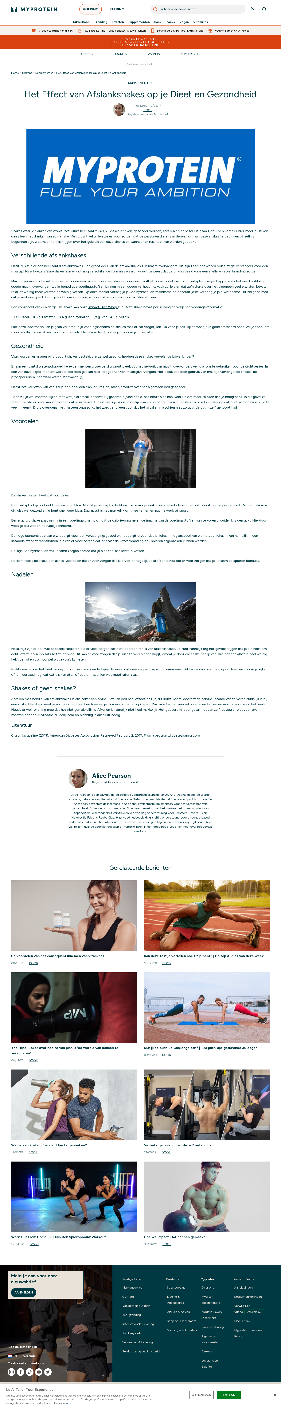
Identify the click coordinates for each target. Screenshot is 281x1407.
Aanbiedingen (243, 1287)
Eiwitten (118, 22)
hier (179, 826)
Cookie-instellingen (22, 1346)
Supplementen (139, 22)
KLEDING (117, 10)
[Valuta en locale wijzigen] (56, 1356)
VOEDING (90, 10)
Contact (128, 1296)
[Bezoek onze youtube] (39, 1372)
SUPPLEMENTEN (140, 82)
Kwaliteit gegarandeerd (210, 1299)
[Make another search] (140, 64)
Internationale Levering (138, 1324)
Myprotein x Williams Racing (248, 1333)
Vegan (184, 22)
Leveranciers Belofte (210, 1363)
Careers (206, 1351)
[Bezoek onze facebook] (20, 1372)
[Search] (155, 9)
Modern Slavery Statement (211, 1315)
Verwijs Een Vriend (249, 1309)
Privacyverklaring (212, 1327)
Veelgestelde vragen (136, 1305)
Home (15, 72)
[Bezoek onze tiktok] (29, 1372)
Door (147, 110)
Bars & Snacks (164, 22)
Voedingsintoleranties (182, 1330)
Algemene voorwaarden (210, 1339)
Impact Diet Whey (103, 307)
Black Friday (242, 1321)
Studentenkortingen (248, 1296)
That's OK (229, 1395)
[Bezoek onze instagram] (11, 1372)
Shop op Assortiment (182, 1321)
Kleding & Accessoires (175, 1299)
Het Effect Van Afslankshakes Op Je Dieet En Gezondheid (91, 72)
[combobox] (197, 9)
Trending (100, 22)
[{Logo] (34, 9)
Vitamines (200, 22)
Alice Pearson (111, 775)
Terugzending (131, 1314)
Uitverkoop (81, 22)
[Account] (252, 9)
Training (121, 54)
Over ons (207, 1287)
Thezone (27, 72)
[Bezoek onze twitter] (48, 1372)
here (68, 1403)
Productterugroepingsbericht (142, 1351)
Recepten (86, 54)
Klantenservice (132, 1287)
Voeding (154, 54)
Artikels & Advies (178, 1311)
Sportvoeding (176, 1287)
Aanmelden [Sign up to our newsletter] (23, 1292)
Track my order (132, 1333)
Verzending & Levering (137, 1342)
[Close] (275, 1395)
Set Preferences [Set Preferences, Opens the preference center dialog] (202, 1395)
